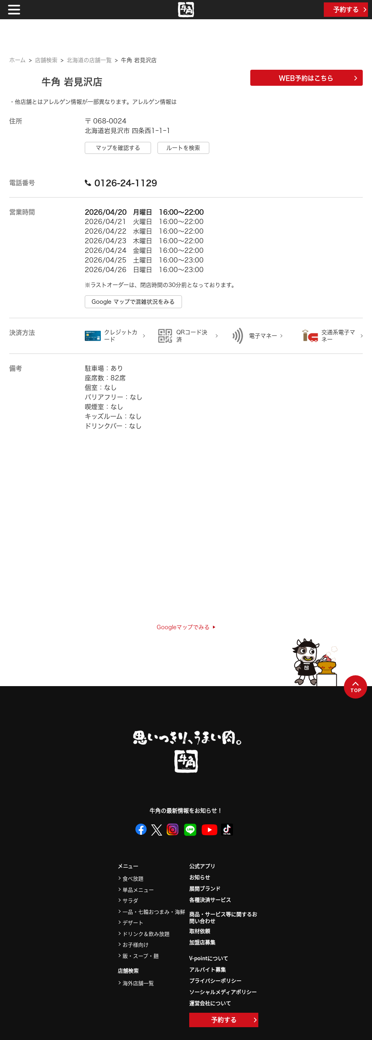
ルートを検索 (183, 148)
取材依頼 (199, 931)
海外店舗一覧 (138, 983)
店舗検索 (46, 60)
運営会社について (210, 1003)
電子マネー (263, 336)
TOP (355, 687)
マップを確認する (118, 148)
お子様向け (136, 944)
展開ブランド (205, 888)
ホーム (17, 60)
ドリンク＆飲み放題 (146, 933)
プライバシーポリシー (215, 980)
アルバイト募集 (207, 969)
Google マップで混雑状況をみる (133, 302)
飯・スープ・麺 (141, 955)
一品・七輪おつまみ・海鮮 (154, 911)
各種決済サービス (210, 899)
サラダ (130, 900)
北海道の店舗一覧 (89, 60)
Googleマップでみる (186, 627)
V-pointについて (208, 958)
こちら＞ (188, 102)
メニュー (128, 866)
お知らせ (199, 877)
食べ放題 (133, 878)
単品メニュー (138, 889)
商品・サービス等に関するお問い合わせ (223, 918)
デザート (133, 922)
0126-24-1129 (121, 183)
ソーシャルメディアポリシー (223, 992)
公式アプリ (202, 866)
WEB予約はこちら (318, 78)
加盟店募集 (202, 942)
